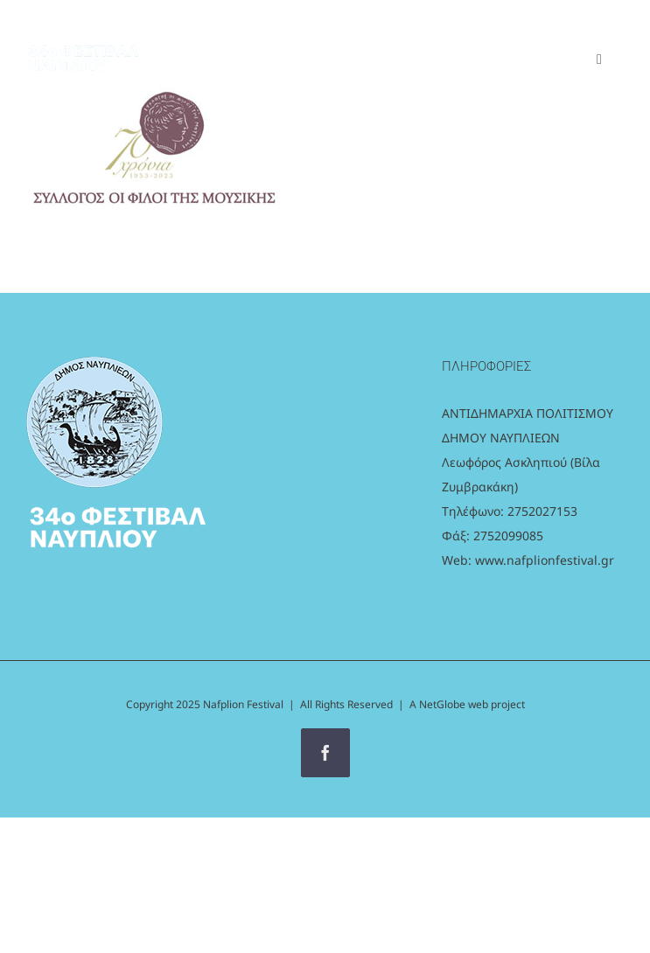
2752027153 (542, 511)
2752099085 (508, 535)
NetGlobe (443, 704)
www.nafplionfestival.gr (544, 560)
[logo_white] (83, 39)
